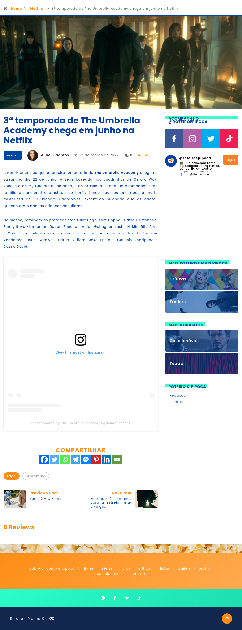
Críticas (145, 568)
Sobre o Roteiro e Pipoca (52, 568)
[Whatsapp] (65, 459)
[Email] (117, 459)
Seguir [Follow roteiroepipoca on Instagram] (230, 160)
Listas (165, 568)
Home (16, 8)
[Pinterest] (96, 459)
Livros (125, 568)
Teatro (204, 568)
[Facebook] (44, 459)
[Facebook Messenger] (86, 459)
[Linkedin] (106, 459)
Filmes (88, 568)
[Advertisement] (201, 221)
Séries (108, 568)
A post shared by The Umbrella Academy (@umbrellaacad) (80, 423)
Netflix (36, 8)
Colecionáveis (109, 573)
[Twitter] (54, 459)
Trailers (184, 568)
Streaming (36, 476)
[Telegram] (75, 459)
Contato (177, 402)
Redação (178, 395)
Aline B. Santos (55, 155)
